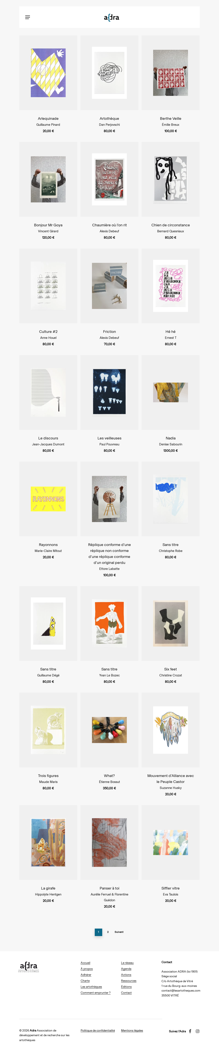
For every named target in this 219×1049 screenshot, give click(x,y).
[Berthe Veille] (171, 72)
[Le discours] (48, 392)
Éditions (126, 987)
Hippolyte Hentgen (48, 894)
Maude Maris (48, 782)
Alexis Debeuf (109, 231)
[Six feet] (171, 623)
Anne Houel (48, 338)
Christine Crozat (170, 675)
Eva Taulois (170, 894)
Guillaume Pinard (48, 125)
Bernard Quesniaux (170, 231)
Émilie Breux (170, 125)
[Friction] (109, 286)
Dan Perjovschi (109, 125)
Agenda (126, 969)
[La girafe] (48, 842)
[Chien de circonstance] (171, 179)
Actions (126, 975)
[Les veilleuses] (109, 392)
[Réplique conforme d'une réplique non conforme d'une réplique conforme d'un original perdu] (109, 499)
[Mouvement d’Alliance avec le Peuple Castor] (171, 730)
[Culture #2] (48, 286)
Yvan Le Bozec (109, 675)
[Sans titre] (171, 499)
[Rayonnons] (48, 499)
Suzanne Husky (171, 788)
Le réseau (127, 963)
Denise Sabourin (170, 444)
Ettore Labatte (109, 569)
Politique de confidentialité (98, 1030)
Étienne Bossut (109, 782)
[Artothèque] (109, 72)
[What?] (109, 730)
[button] (27, 17)
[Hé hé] (171, 286)
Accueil (85, 963)
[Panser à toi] (109, 842)
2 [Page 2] (108, 931)
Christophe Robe (170, 551)
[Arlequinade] (48, 72)
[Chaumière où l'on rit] (109, 179)
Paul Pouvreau (109, 444)
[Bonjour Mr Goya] (48, 179)
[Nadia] (171, 392)
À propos (87, 969)
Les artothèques (91, 987)
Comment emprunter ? (96, 993)
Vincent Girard (48, 231)
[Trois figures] (48, 730)
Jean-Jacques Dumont (48, 444)
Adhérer (86, 975)
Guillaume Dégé (48, 675)
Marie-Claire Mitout (48, 551)
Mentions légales (132, 1030)
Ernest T (170, 338)
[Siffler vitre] (171, 842)
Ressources (128, 981)
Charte (85, 981)
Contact (126, 993)
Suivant (119, 931)
